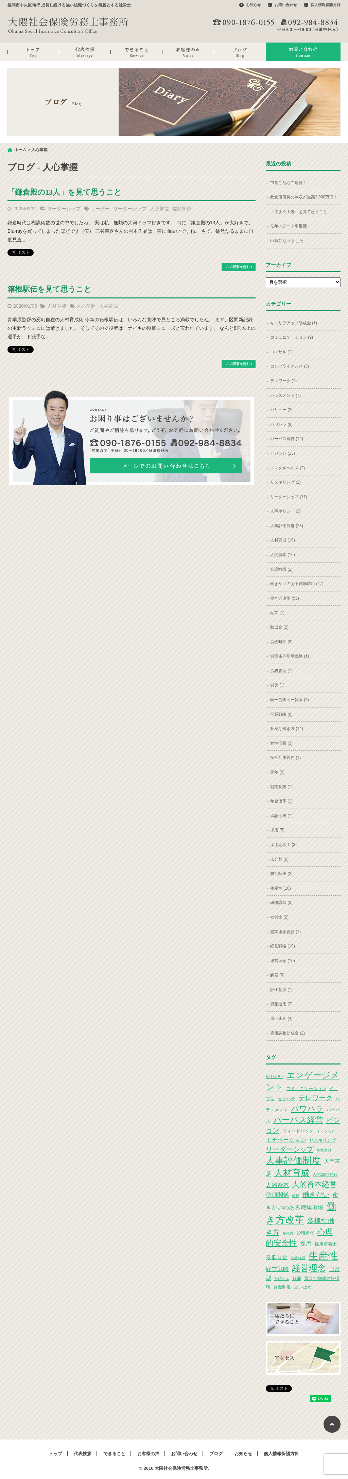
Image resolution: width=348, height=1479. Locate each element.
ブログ (240, 52)
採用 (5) (277, 830)
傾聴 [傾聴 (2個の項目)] (295, 1195)
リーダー (100, 208)
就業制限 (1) (281, 786)
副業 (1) (277, 612)
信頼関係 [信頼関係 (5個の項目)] (277, 1194)
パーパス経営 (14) (286, 438)
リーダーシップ (64, 208)
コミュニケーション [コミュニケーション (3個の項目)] (306, 1088)
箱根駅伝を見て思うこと (49, 289)
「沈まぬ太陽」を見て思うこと (298, 211)
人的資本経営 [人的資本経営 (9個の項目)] (314, 1184)
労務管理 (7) (281, 670)
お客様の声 (188, 52)
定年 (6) (277, 772)
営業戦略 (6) (281, 714)
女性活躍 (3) (281, 743)
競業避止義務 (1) (285, 931)
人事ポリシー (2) (285, 511)
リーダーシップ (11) (288, 496)
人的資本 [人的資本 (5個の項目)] (277, 1185)
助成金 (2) (279, 627)
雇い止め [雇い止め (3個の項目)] (303, 1286)
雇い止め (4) (281, 1018)
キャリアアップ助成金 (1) (293, 323)
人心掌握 (159, 208)
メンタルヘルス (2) (287, 468)
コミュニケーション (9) (291, 337)
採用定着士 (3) (283, 844)
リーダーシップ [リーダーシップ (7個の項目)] (289, 1149)
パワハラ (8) (281, 424)
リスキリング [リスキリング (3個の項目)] (322, 1140)
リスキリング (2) (285, 482)
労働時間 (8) (281, 641)
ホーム (20, 149)
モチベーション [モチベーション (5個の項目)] (286, 1139)
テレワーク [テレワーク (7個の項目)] (315, 1098)
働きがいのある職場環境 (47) (297, 583)
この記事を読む (239, 267)
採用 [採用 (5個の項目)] (306, 1243)
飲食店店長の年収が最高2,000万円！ (303, 197)
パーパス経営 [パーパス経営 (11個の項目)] (298, 1119)
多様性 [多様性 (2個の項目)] (288, 1233)
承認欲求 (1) (281, 815)
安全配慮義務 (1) (285, 757)
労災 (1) (277, 685)
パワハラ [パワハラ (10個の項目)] (307, 1108)
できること (136, 52)
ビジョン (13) (282, 453)
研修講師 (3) (281, 902)
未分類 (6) (279, 859)
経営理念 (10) (282, 960)
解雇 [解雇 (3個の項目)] (296, 1278)
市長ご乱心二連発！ (288, 182)
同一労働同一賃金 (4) (289, 699)
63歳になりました (286, 240)
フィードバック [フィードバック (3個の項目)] (297, 1131)
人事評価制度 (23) (286, 525)
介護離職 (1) (281, 569)
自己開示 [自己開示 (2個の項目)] (281, 1279)
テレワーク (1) (283, 380)
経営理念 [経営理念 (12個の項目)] (309, 1268)
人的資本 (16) (282, 554)
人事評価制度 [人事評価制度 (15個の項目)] (293, 1160)
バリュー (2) (281, 409)
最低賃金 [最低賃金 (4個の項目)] (277, 1257)
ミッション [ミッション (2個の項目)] (325, 1131)
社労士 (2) (279, 917)
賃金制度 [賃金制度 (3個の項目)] (282, 1286)
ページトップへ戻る (332, 1424)
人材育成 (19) (282, 540)
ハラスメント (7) (285, 395)
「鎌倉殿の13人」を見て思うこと (64, 192)
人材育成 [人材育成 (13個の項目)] (292, 1172)
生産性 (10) (280, 888)
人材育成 (56, 306)
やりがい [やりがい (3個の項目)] (274, 1076)
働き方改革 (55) (284, 598)
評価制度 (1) (281, 989)
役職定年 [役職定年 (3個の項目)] (305, 1233)
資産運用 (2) (281, 1004)
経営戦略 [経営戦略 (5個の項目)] (277, 1269)
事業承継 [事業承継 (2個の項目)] (323, 1150)
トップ (33, 52)
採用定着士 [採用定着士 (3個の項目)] (326, 1244)
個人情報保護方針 (326, 5)
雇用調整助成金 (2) (287, 1033)
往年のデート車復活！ (290, 226)
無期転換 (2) (281, 873)
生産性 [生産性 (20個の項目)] (323, 1255)
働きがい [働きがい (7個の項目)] (316, 1194)
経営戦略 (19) (282, 946)
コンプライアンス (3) (289, 366)
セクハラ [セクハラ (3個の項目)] (286, 1098)
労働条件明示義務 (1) (289, 656)
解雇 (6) (277, 975)
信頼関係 (181, 208)
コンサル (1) (281, 352)
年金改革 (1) (281, 801)
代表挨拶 (85, 52)
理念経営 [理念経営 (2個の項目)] (298, 1258)
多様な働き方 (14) (286, 728)
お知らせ (253, 5)
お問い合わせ (286, 5)
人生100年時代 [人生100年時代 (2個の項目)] (325, 1174)
